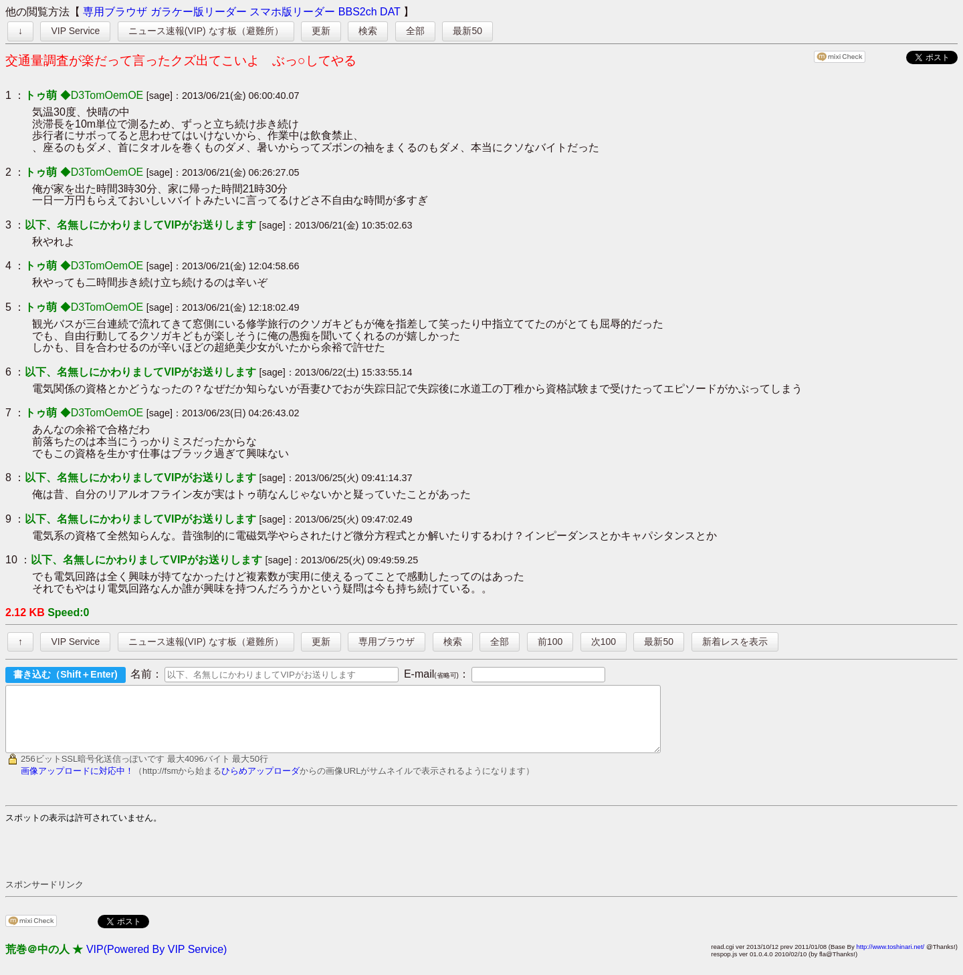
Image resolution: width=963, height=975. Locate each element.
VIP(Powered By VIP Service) (156, 961)
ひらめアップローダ (260, 783)
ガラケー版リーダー (198, 11)
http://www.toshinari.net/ (890, 958)
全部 (415, 30)
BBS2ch (357, 11)
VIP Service (75, 30)
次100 (603, 641)
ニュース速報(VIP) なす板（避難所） (206, 30)
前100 (550, 641)
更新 (321, 30)
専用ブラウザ (115, 11)
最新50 (467, 30)
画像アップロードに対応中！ (77, 783)
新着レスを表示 (735, 641)
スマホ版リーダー (292, 11)
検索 (367, 30)
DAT (390, 11)
